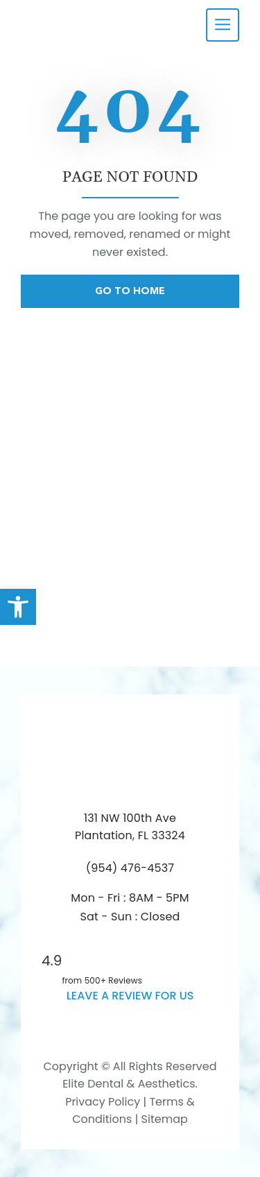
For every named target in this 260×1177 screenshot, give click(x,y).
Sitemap (164, 1119)
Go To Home (130, 290)
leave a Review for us (130, 996)
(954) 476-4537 (130, 868)
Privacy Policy (102, 1102)
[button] (18, 607)
